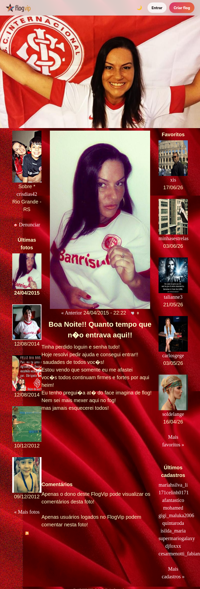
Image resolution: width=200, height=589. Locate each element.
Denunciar (26, 224)
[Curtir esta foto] (133, 313)
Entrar (157, 8)
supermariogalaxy (177, 538)
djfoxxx (173, 546)
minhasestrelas (174, 238)
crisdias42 (27, 194)
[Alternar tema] (139, 7)
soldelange (173, 414)
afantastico (173, 500)
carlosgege (173, 355)
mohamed (173, 508)
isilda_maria (173, 530)
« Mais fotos (27, 512)
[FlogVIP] (18, 7)
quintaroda (173, 523)
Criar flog (182, 8)
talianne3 (173, 297)
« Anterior (71, 313)
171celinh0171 (174, 492)
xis (173, 180)
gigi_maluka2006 (176, 515)
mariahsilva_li (173, 485)
